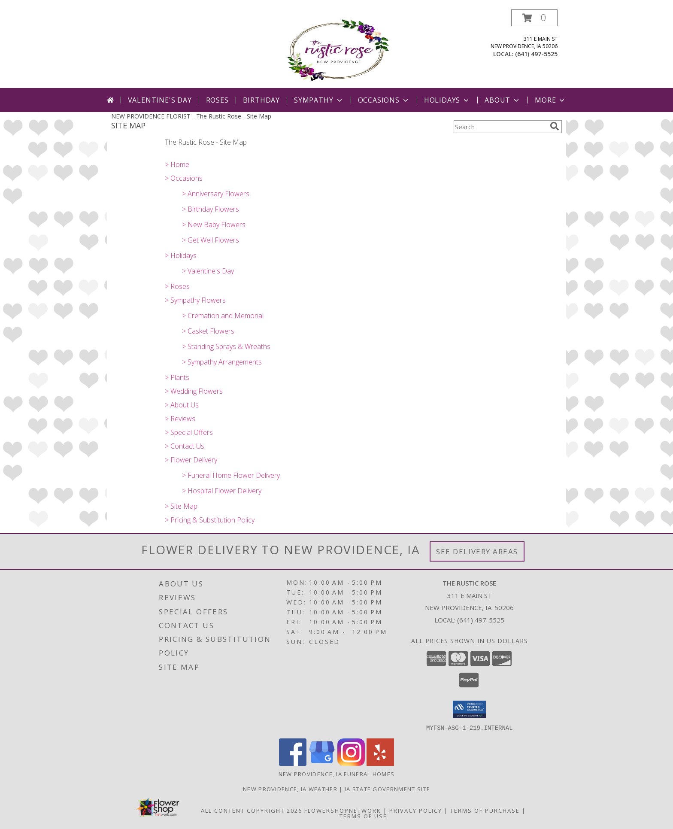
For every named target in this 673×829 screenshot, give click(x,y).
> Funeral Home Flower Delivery (231, 475)
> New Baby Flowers (214, 224)
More (550, 100)
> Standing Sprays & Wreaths (226, 346)
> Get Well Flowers (210, 240)
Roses (217, 100)
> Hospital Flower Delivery (221, 490)
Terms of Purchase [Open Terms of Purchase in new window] (485, 810)
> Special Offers (189, 432)
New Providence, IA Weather (290, 789)
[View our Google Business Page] (322, 763)
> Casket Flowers (208, 331)
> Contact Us (184, 446)
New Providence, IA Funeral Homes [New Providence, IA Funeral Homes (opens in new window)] (337, 773)
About (503, 100)
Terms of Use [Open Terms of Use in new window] (363, 816)
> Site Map (181, 506)
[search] (554, 126)
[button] (534, 17)
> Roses (177, 286)
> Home (177, 164)
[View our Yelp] (380, 763)
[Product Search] (500, 127)
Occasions (384, 100)
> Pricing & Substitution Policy (210, 520)
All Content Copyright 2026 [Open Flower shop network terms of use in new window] (251, 810)
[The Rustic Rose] (336, 49)
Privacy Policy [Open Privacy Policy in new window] (415, 810)
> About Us (182, 405)
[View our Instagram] (351, 763)
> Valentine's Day (208, 271)
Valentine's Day (160, 100)
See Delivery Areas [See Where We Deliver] (477, 551)
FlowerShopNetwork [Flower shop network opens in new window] (342, 810)
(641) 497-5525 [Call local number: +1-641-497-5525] (536, 54)
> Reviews (180, 418)
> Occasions (184, 178)
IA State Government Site (387, 789)
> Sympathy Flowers (195, 300)
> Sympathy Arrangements (222, 362)
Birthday (261, 100)
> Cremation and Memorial (223, 315)
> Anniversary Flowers (215, 193)
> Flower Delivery (191, 460)
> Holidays (181, 255)
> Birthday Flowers (210, 209)
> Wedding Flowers (194, 391)
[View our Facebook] (292, 763)
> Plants (177, 377)
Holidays (447, 100)
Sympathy (318, 100)
